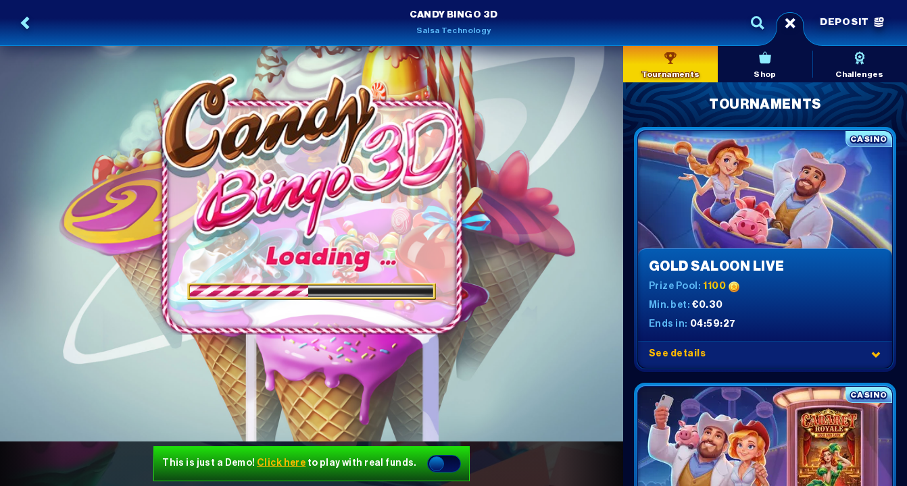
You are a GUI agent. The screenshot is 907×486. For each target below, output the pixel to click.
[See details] (876, 354)
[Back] (26, 23)
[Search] (757, 23)
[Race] (790, 23)
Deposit (852, 22)
